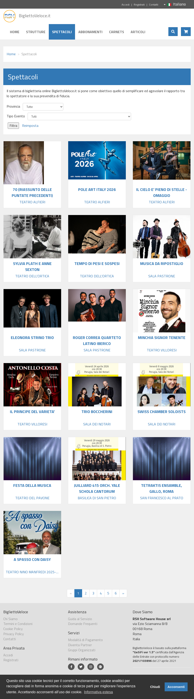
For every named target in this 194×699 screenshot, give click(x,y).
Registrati (139, 4)
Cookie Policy (13, 628)
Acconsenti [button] (176, 687)
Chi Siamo (10, 618)
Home (14, 31)
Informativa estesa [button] (98, 692)
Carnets (116, 31)
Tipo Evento (16, 116)
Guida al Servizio (80, 618)
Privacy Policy (13, 633)
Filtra (13, 125)
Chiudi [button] (155, 687)
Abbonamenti (90, 31)
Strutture (35, 31)
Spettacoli (62, 31)
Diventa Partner (80, 645)
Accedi (126, 4)
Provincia (13, 106)
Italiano (175, 4)
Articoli (138, 31)
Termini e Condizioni (17, 623)
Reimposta (30, 125)
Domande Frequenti (82, 623)
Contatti (153, 4)
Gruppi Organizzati (81, 650)
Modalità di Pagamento (85, 639)
